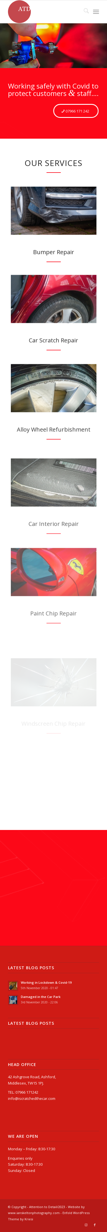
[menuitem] (83, 11)
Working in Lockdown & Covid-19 (46, 982)
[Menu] (96, 12)
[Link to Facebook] (94, 1225)
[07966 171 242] (75, 111)
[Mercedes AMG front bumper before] (53, 217)
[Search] (83, 11)
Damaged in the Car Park (40, 997)
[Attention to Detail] (44, 11)
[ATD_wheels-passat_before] (53, 409)
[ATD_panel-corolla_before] (53, 311)
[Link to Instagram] (86, 1225)
